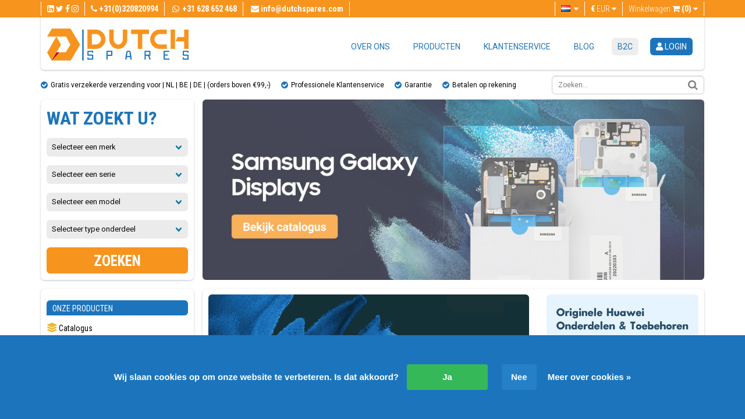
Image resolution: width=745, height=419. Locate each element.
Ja (447, 377)
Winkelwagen (663, 8)
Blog (584, 46)
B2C (625, 46)
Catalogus (70, 328)
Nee (519, 377)
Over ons (370, 46)
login (671, 46)
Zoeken (117, 261)
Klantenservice (517, 46)
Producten (436, 46)
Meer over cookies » (589, 377)
